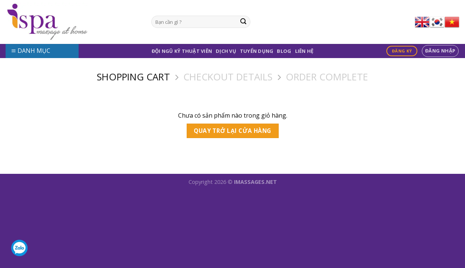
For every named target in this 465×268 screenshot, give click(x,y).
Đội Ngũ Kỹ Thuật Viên (182, 51)
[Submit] (243, 22)
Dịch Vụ (226, 51)
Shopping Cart (133, 77)
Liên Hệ (304, 51)
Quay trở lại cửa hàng (232, 131)
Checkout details (227, 77)
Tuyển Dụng (256, 51)
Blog (284, 51)
